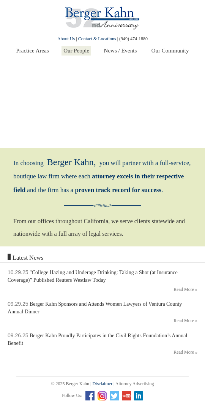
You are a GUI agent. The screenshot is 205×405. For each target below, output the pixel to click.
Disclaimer (102, 383)
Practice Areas (32, 51)
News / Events (120, 51)
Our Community (170, 51)
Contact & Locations (97, 38)
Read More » (185, 289)
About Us (66, 38)
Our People (76, 51)
